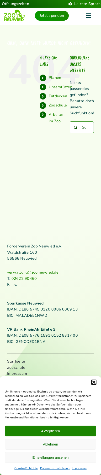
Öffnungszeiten (15, 3)
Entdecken (58, 96)
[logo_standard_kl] (14, 11)
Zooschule (58, 105)
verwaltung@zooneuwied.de (32, 272)
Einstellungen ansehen (50, 457)
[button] (93, 382)
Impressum (79, 468)
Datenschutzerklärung (55, 468)
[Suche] (76, 127)
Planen (55, 77)
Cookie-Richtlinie (25, 468)
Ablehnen (50, 444)
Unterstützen (60, 87)
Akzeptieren (50, 431)
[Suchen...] (82, 127)
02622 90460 (24, 278)
